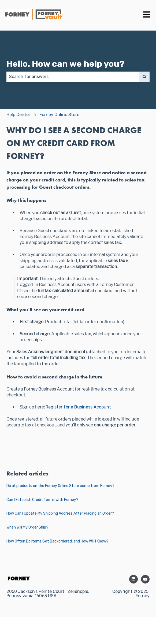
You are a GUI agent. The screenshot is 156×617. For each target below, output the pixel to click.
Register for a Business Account (78, 407)
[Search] (144, 77)
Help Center (18, 114)
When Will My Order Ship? (27, 527)
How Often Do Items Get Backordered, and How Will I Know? (57, 541)
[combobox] (72, 77)
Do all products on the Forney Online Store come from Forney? (60, 486)
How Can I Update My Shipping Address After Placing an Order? (60, 513)
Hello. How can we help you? (65, 64)
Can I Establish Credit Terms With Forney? (42, 499)
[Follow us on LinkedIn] (133, 579)
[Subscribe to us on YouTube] (145, 579)
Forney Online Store (59, 114)
